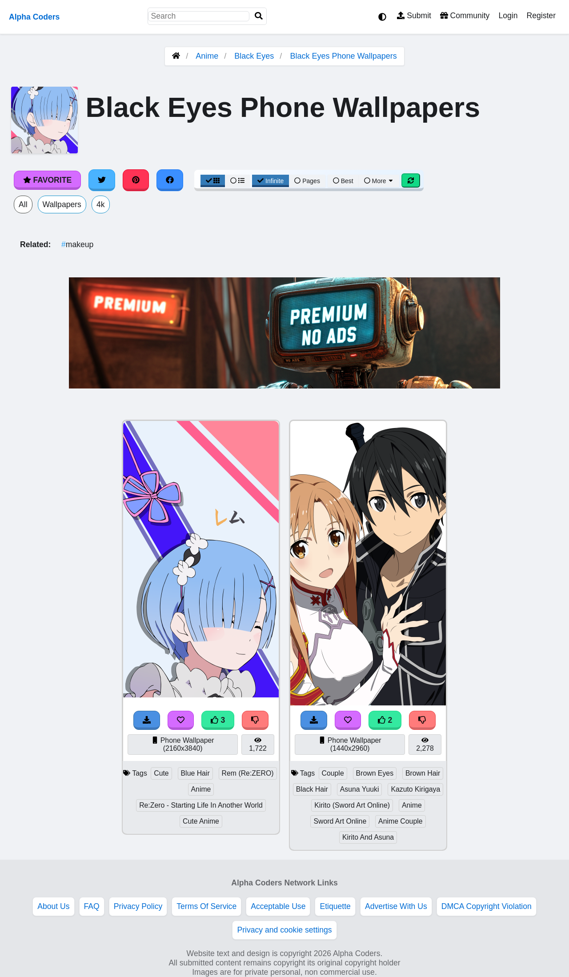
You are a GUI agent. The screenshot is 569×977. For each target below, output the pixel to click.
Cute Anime (201, 821)
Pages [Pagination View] (307, 180)
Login (507, 15)
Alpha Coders (34, 16)
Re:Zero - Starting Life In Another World (201, 805)
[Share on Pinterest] (136, 180)
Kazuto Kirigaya (415, 789)
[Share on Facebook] (169, 180)
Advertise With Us (396, 906)
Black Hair (312, 789)
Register (541, 15)
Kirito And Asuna (368, 837)
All (23, 204)
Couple (333, 773)
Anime (207, 56)
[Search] (258, 16)
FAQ (92, 906)
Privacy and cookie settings (284, 929)
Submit (414, 15)
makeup (77, 244)
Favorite (47, 180)
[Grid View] (212, 181)
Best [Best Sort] (343, 180)
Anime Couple (400, 821)
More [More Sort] (379, 180)
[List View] (237, 181)
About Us (53, 906)
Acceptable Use (278, 906)
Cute (161, 773)
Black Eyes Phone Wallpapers (343, 56)
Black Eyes (254, 56)
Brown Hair (422, 773)
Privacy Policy (138, 906)
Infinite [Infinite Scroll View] (270, 180)
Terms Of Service (206, 906)
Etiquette (335, 906)
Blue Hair (195, 773)
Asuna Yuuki (359, 789)
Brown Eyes (374, 773)
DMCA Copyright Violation (486, 906)
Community (464, 15)
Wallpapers (62, 204)
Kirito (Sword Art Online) (352, 805)
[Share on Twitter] (101, 180)
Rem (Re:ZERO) (248, 773)
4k (100, 204)
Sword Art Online (339, 821)
